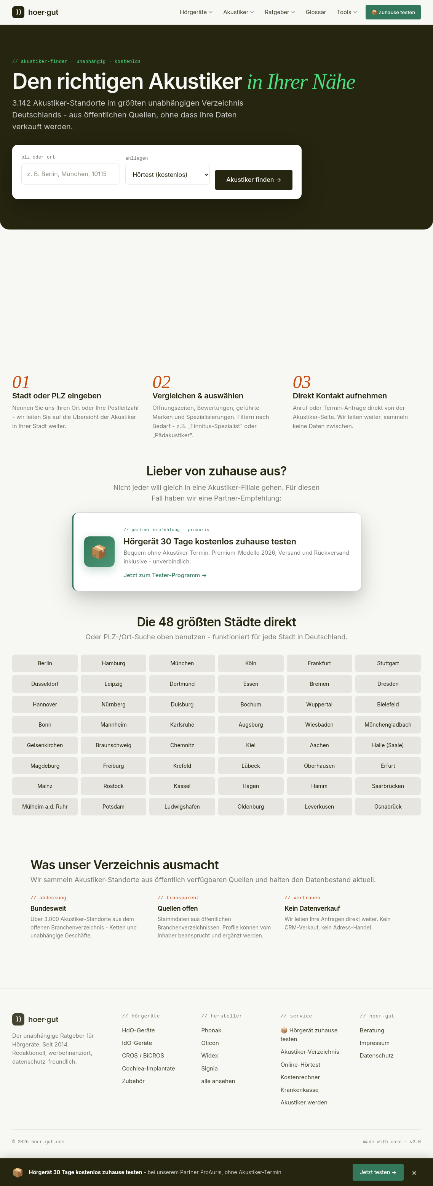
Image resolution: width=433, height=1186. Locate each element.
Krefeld (182, 764)
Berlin (45, 662)
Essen (251, 682)
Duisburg (182, 703)
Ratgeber (280, 12)
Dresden (388, 682)
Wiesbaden (319, 723)
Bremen (319, 682)
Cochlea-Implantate (148, 1067)
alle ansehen (218, 1079)
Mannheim (114, 723)
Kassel (182, 785)
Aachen (319, 744)
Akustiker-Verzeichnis (310, 1050)
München (182, 662)
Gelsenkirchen (45, 744)
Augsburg (250, 723)
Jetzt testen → (378, 1172)
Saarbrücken (388, 785)
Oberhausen (319, 764)
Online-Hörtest (300, 1063)
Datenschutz (377, 1054)
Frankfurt (319, 662)
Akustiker (238, 12)
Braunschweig (113, 744)
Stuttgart (388, 662)
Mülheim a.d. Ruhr (45, 805)
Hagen (251, 785)
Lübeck (250, 764)
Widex (209, 1054)
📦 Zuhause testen (393, 12)
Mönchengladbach (387, 723)
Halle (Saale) (388, 744)
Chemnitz (182, 744)
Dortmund (182, 682)
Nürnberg (114, 703)
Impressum (375, 1041)
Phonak (211, 1029)
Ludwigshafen (182, 805)
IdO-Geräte (137, 1041)
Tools (347, 12)
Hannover (45, 703)
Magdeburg (44, 764)
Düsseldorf (45, 682)
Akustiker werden (304, 1101)
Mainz (45, 785)
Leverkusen (319, 805)
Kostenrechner (300, 1076)
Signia (209, 1067)
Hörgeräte (196, 12)
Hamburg (113, 662)
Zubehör (133, 1079)
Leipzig (113, 682)
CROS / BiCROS (143, 1054)
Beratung (372, 1029)
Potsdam (113, 805)
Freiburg (113, 764)
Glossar (316, 12)
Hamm (319, 785)
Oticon (210, 1041)
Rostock (114, 785)
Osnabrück (388, 805)
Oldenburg (251, 805)
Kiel (251, 744)
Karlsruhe (182, 723)
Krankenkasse (300, 1088)
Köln (250, 662)
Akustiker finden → (253, 179)
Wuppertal (319, 703)
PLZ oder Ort (38, 157)
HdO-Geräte (138, 1029)
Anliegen (136, 158)
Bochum (250, 703)
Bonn (44, 723)
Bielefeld (388, 703)
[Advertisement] (216, 300)
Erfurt (388, 764)
